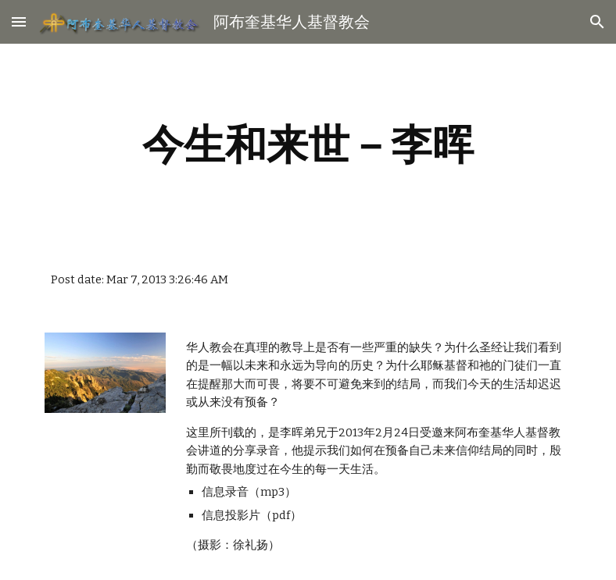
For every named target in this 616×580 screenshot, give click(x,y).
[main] (308, 144)
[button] (19, 21)
